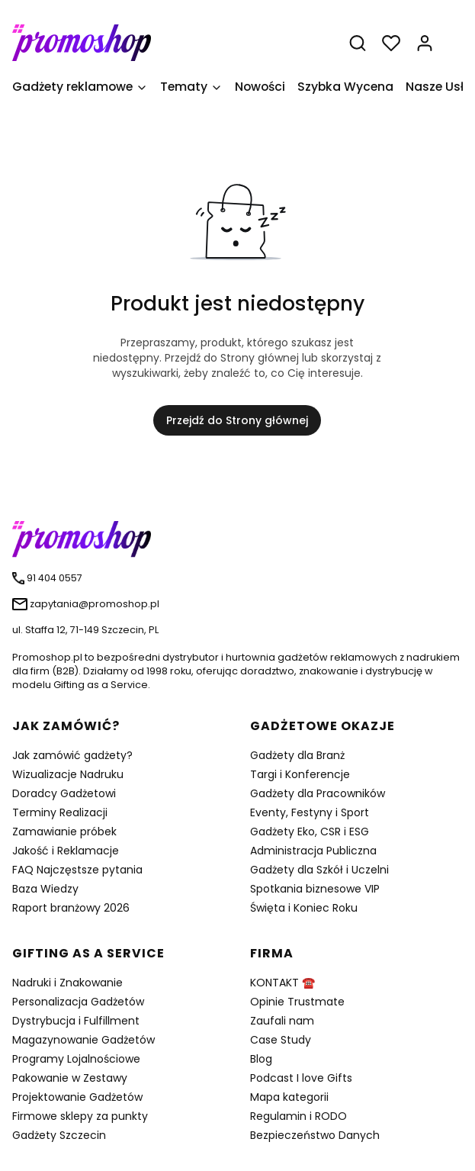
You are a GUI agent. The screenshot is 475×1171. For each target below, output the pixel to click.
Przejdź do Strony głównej (237, 420)
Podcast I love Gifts (301, 1078)
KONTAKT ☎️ (282, 982)
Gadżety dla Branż (297, 755)
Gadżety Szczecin (59, 1135)
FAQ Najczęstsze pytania (77, 869)
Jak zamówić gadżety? (72, 755)
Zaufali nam (282, 1020)
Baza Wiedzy (45, 888)
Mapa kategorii (289, 1097)
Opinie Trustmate (297, 1001)
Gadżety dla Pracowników (317, 793)
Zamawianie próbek (64, 831)
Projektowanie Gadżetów (77, 1097)
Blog (261, 1058)
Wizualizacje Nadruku (68, 774)
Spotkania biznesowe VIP (315, 888)
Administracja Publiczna (313, 850)
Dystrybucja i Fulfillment (76, 1020)
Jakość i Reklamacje (65, 850)
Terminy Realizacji (60, 812)
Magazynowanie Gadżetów (83, 1039)
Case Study (280, 1039)
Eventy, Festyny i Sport (309, 812)
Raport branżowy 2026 (71, 907)
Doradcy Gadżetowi (64, 793)
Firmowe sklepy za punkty (80, 1116)
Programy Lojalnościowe (76, 1058)
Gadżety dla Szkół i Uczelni (319, 869)
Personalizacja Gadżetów (78, 1001)
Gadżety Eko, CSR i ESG (309, 831)
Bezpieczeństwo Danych (315, 1135)
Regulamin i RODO (298, 1116)
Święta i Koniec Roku (304, 907)
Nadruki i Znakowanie (67, 982)
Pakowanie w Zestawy (69, 1078)
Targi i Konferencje (300, 774)
